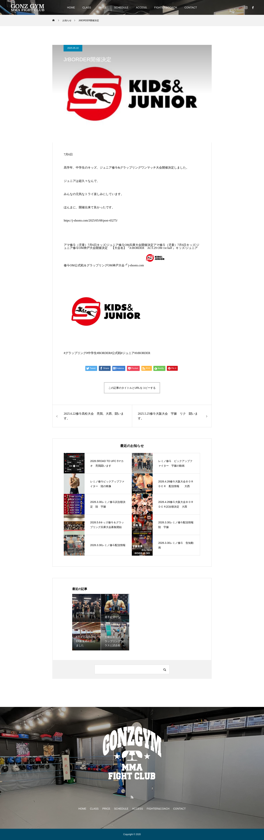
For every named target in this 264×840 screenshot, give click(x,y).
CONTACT (190, 7)
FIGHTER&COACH (165, 7)
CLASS (86, 7)
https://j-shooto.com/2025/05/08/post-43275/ (91, 220)
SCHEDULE (121, 7)
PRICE (103, 7)
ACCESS (141, 7)
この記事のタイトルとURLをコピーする (132, 387)
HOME (71, 7)
